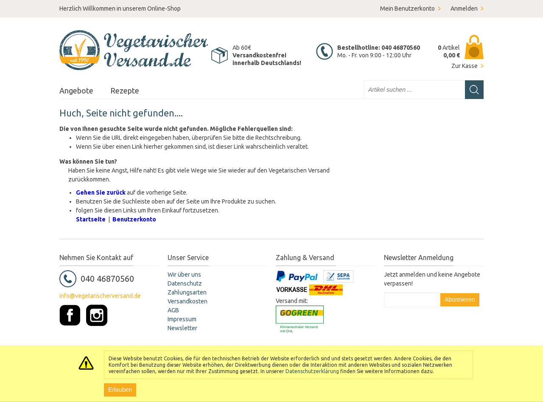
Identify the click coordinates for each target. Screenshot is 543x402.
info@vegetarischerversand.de (100, 295)
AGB (173, 310)
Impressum (182, 319)
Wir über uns (184, 274)
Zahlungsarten (187, 292)
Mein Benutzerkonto (407, 8)
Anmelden (464, 8)
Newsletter (182, 328)
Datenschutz (185, 283)
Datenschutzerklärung (312, 371)
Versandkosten (187, 301)
